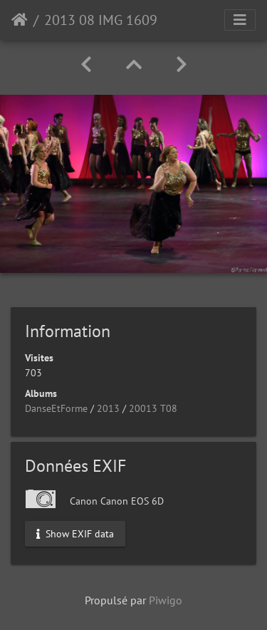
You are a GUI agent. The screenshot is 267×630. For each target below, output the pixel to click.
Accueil (19, 20)
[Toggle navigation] (240, 20)
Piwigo (165, 600)
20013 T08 (153, 408)
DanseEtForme (56, 408)
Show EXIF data (75, 533)
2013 (108, 408)
